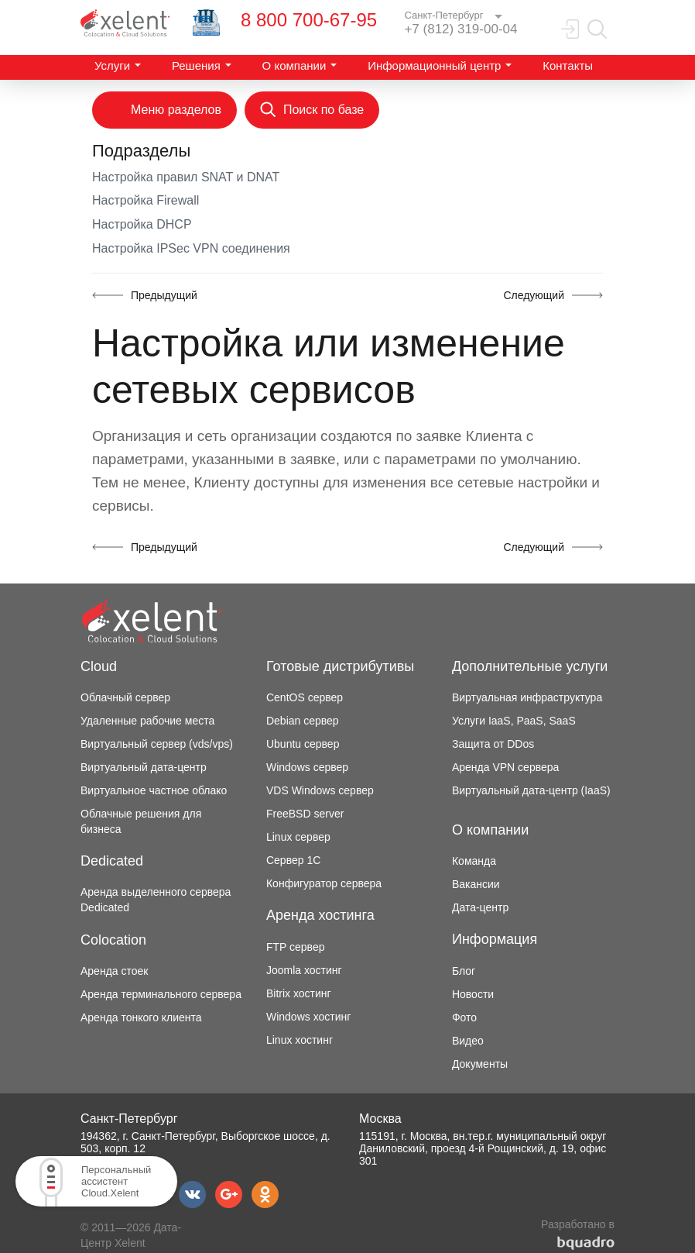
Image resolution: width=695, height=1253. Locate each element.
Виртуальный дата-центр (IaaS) (531, 790)
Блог (463, 971)
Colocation (113, 940)
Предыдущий (164, 295)
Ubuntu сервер (302, 744)
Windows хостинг (308, 1016)
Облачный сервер (125, 697)
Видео (468, 1040)
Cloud (98, 666)
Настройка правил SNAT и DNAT (185, 177)
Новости (473, 994)
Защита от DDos (493, 744)
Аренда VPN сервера (505, 767)
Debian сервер (302, 720)
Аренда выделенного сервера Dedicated (155, 900)
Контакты (568, 65)
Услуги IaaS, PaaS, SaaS (514, 720)
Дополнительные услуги (530, 666)
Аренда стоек (114, 971)
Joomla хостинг (304, 970)
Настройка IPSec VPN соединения (191, 248)
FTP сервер (295, 947)
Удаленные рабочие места (147, 720)
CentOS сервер (304, 697)
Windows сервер (307, 767)
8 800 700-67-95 (309, 19)
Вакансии (476, 884)
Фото (464, 1017)
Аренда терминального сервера (160, 994)
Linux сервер (298, 837)
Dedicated (111, 861)
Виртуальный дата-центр (143, 767)
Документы (480, 1064)
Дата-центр (480, 907)
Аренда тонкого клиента (141, 1017)
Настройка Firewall (145, 200)
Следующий (533, 295)
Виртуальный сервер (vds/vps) (156, 744)
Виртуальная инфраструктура (527, 697)
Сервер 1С (293, 860)
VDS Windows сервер (320, 790)
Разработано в (578, 1234)
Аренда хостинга (320, 915)
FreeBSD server (305, 813)
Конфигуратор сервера (324, 883)
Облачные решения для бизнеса (140, 821)
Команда (474, 861)
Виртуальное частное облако (153, 790)
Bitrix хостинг (298, 993)
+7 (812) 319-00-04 (460, 29)
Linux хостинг (299, 1040)
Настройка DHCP (142, 224)
